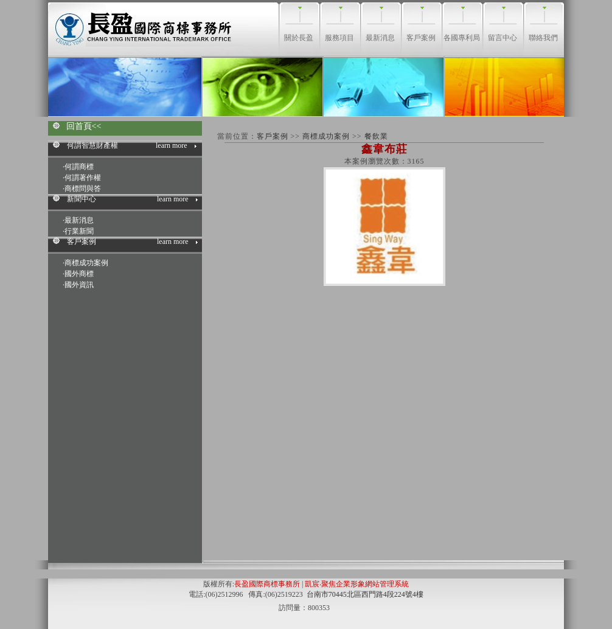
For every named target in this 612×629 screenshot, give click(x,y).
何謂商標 (79, 166)
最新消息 (79, 220)
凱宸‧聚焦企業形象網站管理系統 (357, 584)
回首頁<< (84, 126)
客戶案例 (274, 136)
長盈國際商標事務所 (267, 584)
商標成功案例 (86, 263)
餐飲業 (376, 136)
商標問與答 (82, 188)
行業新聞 (79, 231)
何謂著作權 (82, 177)
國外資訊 (79, 284)
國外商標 (79, 273)
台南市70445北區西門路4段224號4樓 (365, 594)
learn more (171, 145)
